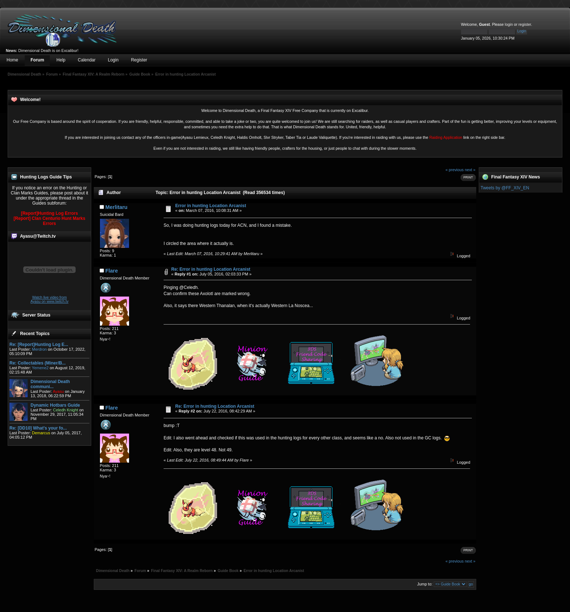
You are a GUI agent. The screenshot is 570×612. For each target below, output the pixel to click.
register (524, 24)
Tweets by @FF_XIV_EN (505, 187)
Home (12, 60)
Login (113, 60)
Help (60, 60)
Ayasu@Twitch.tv (38, 236)
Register (139, 60)
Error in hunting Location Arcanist (210, 205)
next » (470, 170)
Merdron (39, 349)
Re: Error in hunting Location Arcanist (210, 269)
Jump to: (424, 584)
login (509, 24)
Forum (37, 60)
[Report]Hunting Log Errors (49, 213)
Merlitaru (116, 207)
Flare (111, 271)
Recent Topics (34, 333)
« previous (455, 170)
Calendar (87, 60)
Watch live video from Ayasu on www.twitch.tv (49, 299)
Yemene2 (40, 368)
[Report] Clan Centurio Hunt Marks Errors (49, 221)
